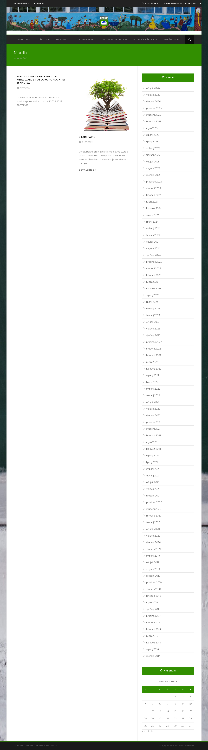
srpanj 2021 (152, 455)
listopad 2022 (153, 355)
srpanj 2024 (152, 215)
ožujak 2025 (152, 161)
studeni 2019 (153, 549)
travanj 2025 (153, 154)
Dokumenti (83, 39)
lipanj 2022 (152, 382)
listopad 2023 (153, 275)
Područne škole (143, 39)
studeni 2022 (153, 348)
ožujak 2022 (153, 402)
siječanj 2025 (153, 175)
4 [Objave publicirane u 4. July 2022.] (145, 703)
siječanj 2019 (153, 575)
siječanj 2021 (153, 495)
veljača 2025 (153, 168)
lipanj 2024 (152, 221)
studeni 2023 (153, 268)
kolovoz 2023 (153, 288)
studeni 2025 (153, 114)
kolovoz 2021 (153, 448)
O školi (42, 39)
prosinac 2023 (154, 261)
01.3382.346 (150, 3)
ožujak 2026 (153, 88)
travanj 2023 (153, 315)
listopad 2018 (153, 595)
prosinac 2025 (154, 108)
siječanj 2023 (153, 335)
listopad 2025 (153, 121)
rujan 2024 (152, 201)
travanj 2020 (153, 522)
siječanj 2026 (153, 101)
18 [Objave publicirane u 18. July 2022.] (145, 718)
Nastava (61, 39)
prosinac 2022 (154, 342)
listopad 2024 (153, 195)
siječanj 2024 (153, 255)
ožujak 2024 (153, 241)
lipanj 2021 (152, 462)
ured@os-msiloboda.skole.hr (183, 3)
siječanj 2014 (153, 656)
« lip (144, 731)
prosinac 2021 (154, 422)
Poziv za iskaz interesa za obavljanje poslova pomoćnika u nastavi (41, 79)
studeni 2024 (153, 188)
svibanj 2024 (153, 228)
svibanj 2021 (153, 468)
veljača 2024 (153, 248)
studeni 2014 (153, 622)
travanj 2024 (153, 235)
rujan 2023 (152, 281)
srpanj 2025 (152, 134)
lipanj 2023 (152, 301)
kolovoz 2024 (153, 208)
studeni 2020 (153, 509)
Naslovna (24, 39)
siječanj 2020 (153, 542)
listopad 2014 (153, 629)
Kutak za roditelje (111, 39)
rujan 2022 (152, 362)
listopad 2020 (154, 515)
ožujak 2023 (153, 321)
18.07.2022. (25, 88)
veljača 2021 (153, 489)
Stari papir (87, 137)
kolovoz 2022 (153, 368)
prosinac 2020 (154, 502)
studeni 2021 (153, 428)
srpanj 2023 (152, 295)
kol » (150, 731)
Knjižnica (170, 39)
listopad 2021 (153, 435)
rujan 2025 (152, 128)
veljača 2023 (153, 328)
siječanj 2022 (153, 415)
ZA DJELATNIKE (22, 3)
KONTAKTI (39, 3)
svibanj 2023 (153, 308)
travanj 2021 (153, 475)
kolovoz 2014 (153, 642)
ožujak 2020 (153, 529)
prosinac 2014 (154, 615)
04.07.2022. (88, 142)
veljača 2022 (153, 408)
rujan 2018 (152, 602)
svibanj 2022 (153, 388)
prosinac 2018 (154, 582)
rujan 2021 (152, 442)
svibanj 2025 (153, 148)
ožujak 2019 (152, 562)
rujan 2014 (152, 635)
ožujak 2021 (152, 482)
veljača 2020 (153, 535)
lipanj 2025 (152, 141)
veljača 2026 (153, 94)
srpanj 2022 (152, 375)
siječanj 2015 (153, 609)
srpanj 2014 (152, 649)
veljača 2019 (153, 569)
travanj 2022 (153, 395)
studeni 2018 (153, 589)
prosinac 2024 (154, 181)
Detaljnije (88, 170)
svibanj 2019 (153, 555)
